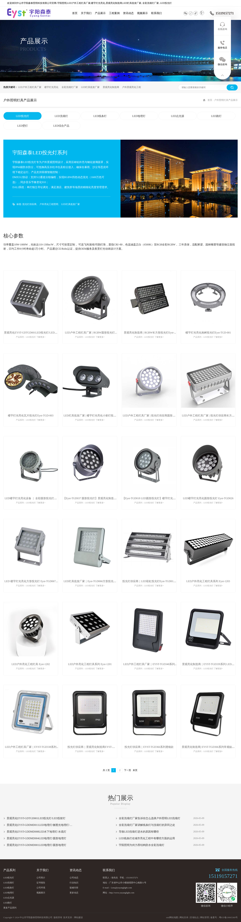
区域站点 (194, 917)
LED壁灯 (22, 137)
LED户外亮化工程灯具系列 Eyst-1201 (90, 676)
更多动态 (74, 892)
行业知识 (74, 882)
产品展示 (100, 13)
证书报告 (40, 882)
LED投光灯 (22, 127)
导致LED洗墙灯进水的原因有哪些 (139, 831)
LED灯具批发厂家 (90, 87)
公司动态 (74, 877)
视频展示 (142, 13)
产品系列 (9, 870)
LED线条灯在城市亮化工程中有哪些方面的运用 (147, 838)
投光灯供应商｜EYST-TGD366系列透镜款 (149, 758)
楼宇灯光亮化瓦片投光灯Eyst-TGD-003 (30, 427)
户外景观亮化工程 (131, 87)
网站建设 (78, 917)
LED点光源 (177, 127)
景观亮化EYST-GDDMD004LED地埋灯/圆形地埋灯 (36, 838)
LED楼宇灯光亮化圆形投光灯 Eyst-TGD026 (208, 510)
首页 (74, 13)
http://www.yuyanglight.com (121, 892)
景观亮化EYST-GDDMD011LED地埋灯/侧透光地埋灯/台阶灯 (40, 825)
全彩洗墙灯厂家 (70, 87)
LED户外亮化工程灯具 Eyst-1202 (31, 676)
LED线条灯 (100, 127)
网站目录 (184, 917)
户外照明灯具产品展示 (226, 112)
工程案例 (114, 13)
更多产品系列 (9, 907)
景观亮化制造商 (111, 87)
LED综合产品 (61, 137)
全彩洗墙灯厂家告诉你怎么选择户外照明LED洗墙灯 (149, 818)
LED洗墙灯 (61, 127)
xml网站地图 (172, 917)
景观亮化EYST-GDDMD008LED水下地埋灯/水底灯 (36, 831)
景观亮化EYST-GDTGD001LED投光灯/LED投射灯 (36, 818)
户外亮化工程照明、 (50, 204)
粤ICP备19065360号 (228, 917)
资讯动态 (128, 13)
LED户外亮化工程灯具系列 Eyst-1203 (208, 593)
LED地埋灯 (138, 127)
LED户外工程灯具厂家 (29, 87)
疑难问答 (74, 887)
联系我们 (156, 13)
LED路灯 (216, 127)
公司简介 (40, 877)
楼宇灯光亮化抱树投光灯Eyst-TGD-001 (208, 344)
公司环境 (40, 887)
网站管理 (204, 917)
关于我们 (86, 13)
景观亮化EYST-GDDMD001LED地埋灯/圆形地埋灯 (36, 845)
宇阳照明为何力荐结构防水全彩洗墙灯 (141, 845)
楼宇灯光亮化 (51, 87)
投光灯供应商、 (30, 204)
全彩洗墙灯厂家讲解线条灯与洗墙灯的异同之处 (147, 825)
